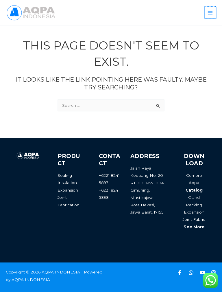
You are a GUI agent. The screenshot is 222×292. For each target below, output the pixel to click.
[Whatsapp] (191, 272)
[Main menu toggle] (210, 12)
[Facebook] (179, 272)
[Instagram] (213, 272)
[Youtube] (202, 272)
